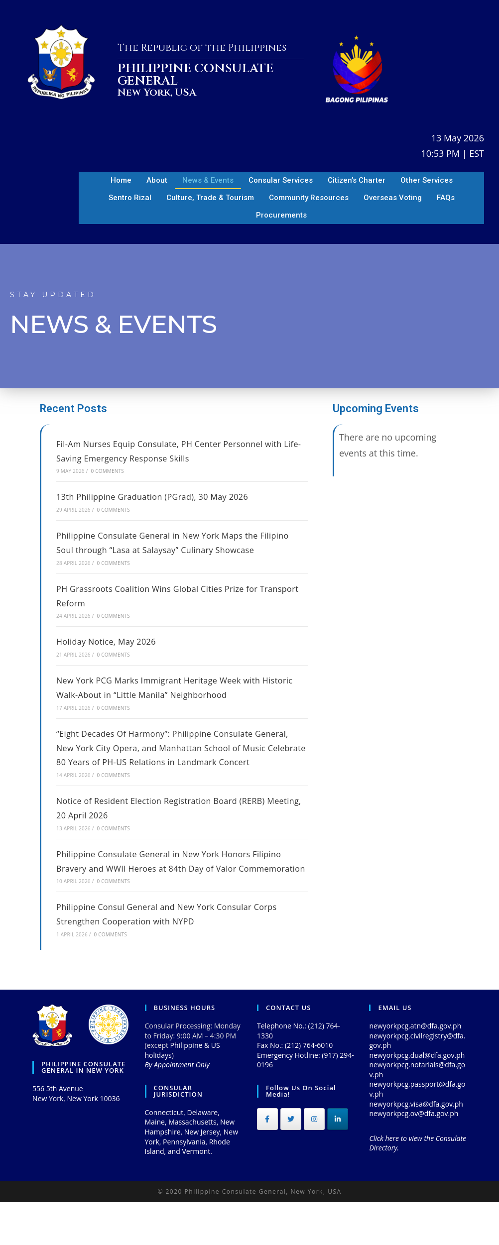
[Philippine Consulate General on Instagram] (314, 1162)
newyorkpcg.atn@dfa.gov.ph (415, 1068)
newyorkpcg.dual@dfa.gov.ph (417, 1098)
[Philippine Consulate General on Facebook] (267, 1162)
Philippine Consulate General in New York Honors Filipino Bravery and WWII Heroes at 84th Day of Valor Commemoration (181, 896)
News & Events (208, 180)
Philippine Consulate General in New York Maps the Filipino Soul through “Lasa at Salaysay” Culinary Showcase (168, 549)
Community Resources (309, 197)
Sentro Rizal (130, 197)
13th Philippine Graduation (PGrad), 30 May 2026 (162, 496)
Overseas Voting (393, 197)
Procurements (281, 215)
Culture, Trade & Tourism (210, 197)
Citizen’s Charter (356, 180)
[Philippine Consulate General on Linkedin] (337, 1162)
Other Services (426, 180)
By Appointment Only (177, 1108)
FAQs (446, 197)
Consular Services (281, 180)
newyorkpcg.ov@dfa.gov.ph (413, 1156)
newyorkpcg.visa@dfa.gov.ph (416, 1146)
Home (121, 180)
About (156, 180)
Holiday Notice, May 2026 (111, 656)
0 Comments (107, 470)
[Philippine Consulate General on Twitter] (290, 1162)
